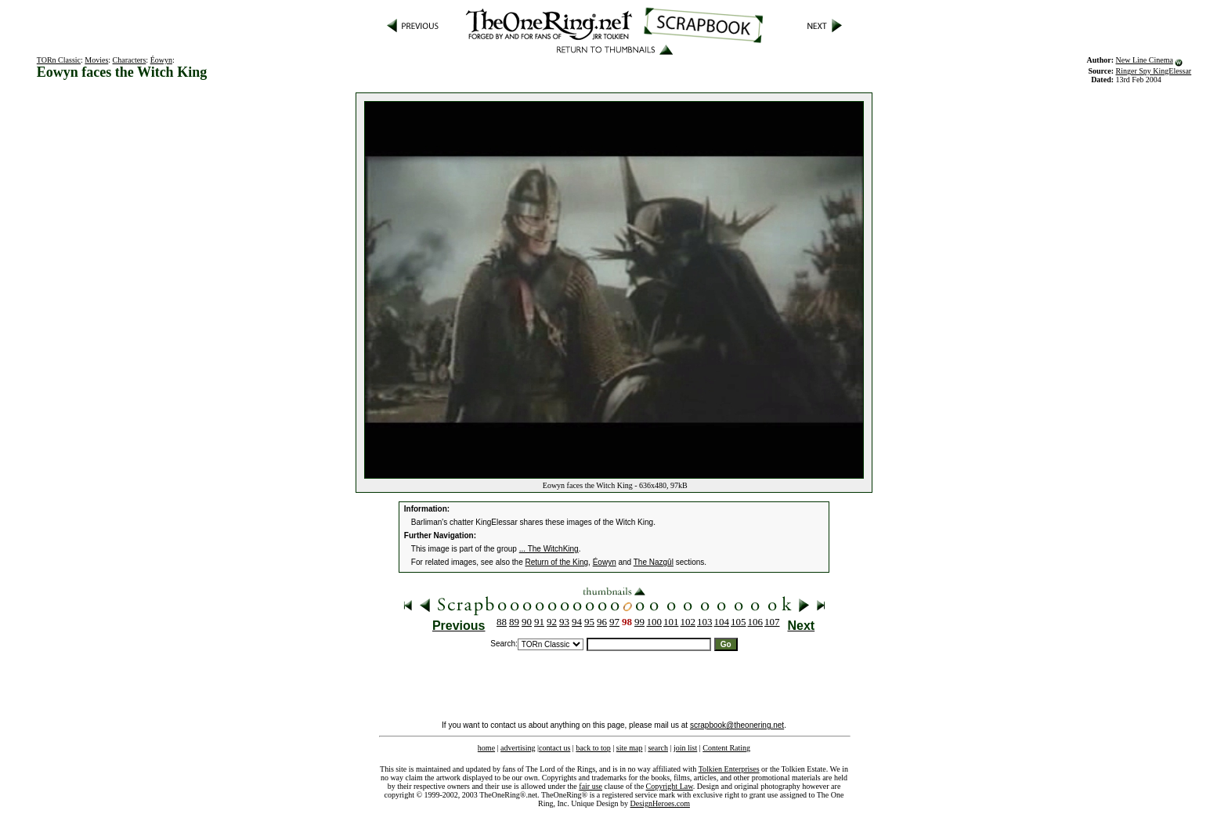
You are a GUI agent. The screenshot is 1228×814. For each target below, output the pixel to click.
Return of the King (557, 562)
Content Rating (726, 747)
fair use (590, 786)
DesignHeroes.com (660, 803)
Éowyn (161, 60)
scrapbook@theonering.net (737, 725)
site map (629, 747)
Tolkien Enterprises (729, 769)
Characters (129, 60)
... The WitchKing (549, 548)
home (486, 747)
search (658, 747)
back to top (593, 747)
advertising (517, 747)
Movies (96, 60)
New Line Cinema (1144, 60)
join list (685, 747)
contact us (554, 747)
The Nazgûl (654, 562)
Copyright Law (669, 786)
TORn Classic (59, 60)
